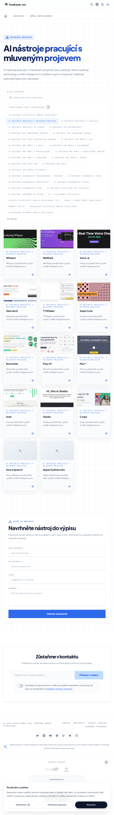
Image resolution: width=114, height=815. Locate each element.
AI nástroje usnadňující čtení (25, 188)
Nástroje (19, 16)
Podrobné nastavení (57, 805)
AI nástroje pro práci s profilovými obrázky (80, 151)
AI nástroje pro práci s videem (69, 158)
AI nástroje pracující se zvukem (27, 127)
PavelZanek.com (21, 723)
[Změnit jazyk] (97, 4)
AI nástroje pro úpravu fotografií (28, 170)
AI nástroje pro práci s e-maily (27, 145)
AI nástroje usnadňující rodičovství (29, 182)
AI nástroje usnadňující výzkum (71, 182)
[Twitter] (37, 735)
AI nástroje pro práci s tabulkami (28, 158)
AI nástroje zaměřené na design (26, 194)
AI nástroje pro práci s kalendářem (69, 145)
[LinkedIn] (44, 735)
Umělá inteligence (40, 16)
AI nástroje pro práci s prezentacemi (29, 151)
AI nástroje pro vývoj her (23, 164)
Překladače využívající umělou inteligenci (53, 206)
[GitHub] (76, 735)
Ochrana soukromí (97, 726)
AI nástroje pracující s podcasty (79, 121)
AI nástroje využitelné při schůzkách (68, 188)
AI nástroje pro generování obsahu (72, 133)
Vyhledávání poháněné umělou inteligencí (31, 213)
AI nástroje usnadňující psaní (85, 176)
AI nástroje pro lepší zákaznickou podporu (32, 139)
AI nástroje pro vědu (54, 164)
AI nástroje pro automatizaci (66, 127)
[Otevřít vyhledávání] (91, 4)
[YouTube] (50, 735)
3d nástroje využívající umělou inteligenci (33, 115)
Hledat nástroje (15, 92)
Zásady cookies (98, 723)
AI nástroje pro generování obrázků (28, 133)
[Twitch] (63, 735)
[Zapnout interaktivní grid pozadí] (107, 762)
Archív (68, 723)
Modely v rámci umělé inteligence (83, 200)
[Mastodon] (57, 735)
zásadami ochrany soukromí (59, 689)
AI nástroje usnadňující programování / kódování (36, 176)
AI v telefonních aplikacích (64, 194)
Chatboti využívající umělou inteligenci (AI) (34, 200)
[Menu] (107, 4)
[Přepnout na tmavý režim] (102, 4)
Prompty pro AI (17, 206)
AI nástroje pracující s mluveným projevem (32, 121)
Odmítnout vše (23, 805)
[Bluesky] (70, 735)
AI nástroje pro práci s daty (77, 139)
